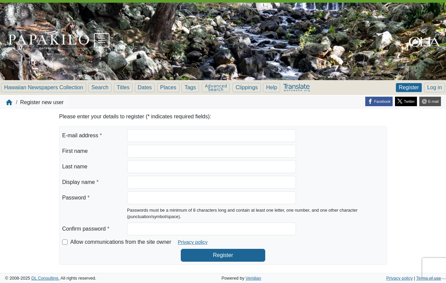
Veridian (253, 278)
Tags (190, 87)
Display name (80, 181)
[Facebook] (379, 101)
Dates (145, 87)
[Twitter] (406, 101)
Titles (123, 87)
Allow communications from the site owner (120, 242)
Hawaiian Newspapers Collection (43, 87)
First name (75, 151)
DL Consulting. (45, 278)
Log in (434, 87)
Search (99, 87)
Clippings (247, 87)
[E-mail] (430, 101)
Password (76, 197)
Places (168, 87)
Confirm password (85, 228)
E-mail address (82, 135)
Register (409, 87)
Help (271, 87)
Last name (75, 166)
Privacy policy (192, 242)
